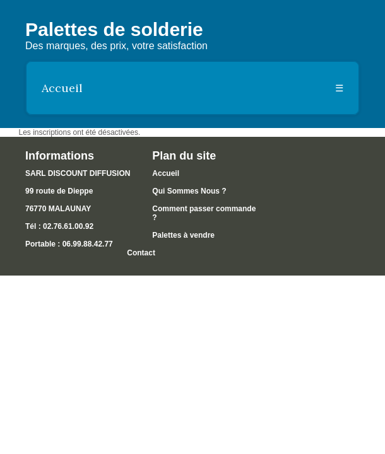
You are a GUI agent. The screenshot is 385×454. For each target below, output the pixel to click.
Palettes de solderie (114, 29)
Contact (141, 252)
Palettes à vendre (183, 235)
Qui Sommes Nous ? (189, 191)
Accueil (62, 88)
